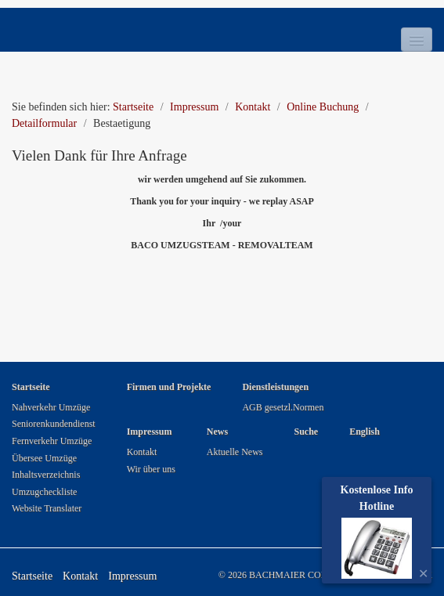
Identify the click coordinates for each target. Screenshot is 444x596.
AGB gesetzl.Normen (282, 407)
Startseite (133, 107)
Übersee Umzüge (44, 458)
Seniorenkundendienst (54, 423)
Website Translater (46, 508)
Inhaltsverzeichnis (46, 474)
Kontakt (142, 451)
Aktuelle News (235, 451)
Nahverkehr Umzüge (51, 407)
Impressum (132, 576)
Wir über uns (151, 469)
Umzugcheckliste (44, 491)
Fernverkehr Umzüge (52, 440)
